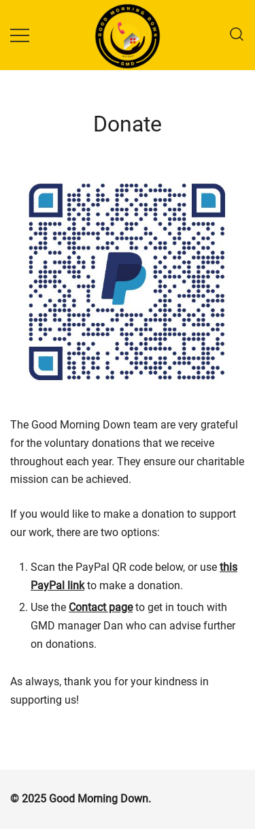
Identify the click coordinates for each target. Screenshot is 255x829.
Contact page (101, 607)
